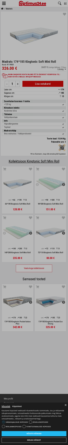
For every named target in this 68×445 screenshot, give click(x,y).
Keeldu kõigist (34, 440)
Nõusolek (6, 406)
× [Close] (66, 405)
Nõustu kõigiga (34, 433)
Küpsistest (17, 406)
